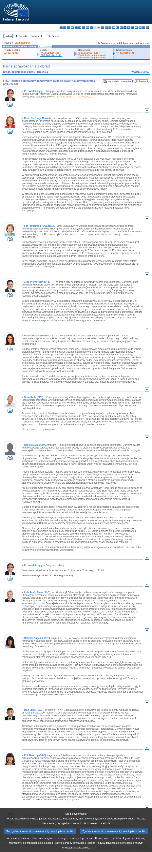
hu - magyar (113, 27)
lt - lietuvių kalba (109, 27)
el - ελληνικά (83, 27)
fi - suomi (143, 27)
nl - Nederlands (121, 27)
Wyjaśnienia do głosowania (91, 55)
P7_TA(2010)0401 (125, 53)
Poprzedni (23, 36)
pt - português (128, 27)
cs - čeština (68, 27)
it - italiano (102, 27)
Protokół (143, 81)
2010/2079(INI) (22, 43)
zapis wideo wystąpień (120, 81)
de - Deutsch (76, 27)
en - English (87, 27)
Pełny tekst (54, 36)
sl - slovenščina (140, 27)
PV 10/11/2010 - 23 (49, 53)
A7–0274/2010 (82, 96)
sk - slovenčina (136, 27)
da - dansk (72, 27)
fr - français (91, 27)
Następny (35, 36)
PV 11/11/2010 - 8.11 (87, 53)
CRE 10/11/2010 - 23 (51, 55)
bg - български (61, 27)
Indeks (9, 36)
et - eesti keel (79, 27)
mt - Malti (117, 27)
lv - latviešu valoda (106, 27)
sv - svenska (147, 27)
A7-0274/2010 (11, 53)
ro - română (132, 27)
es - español (64, 27)
